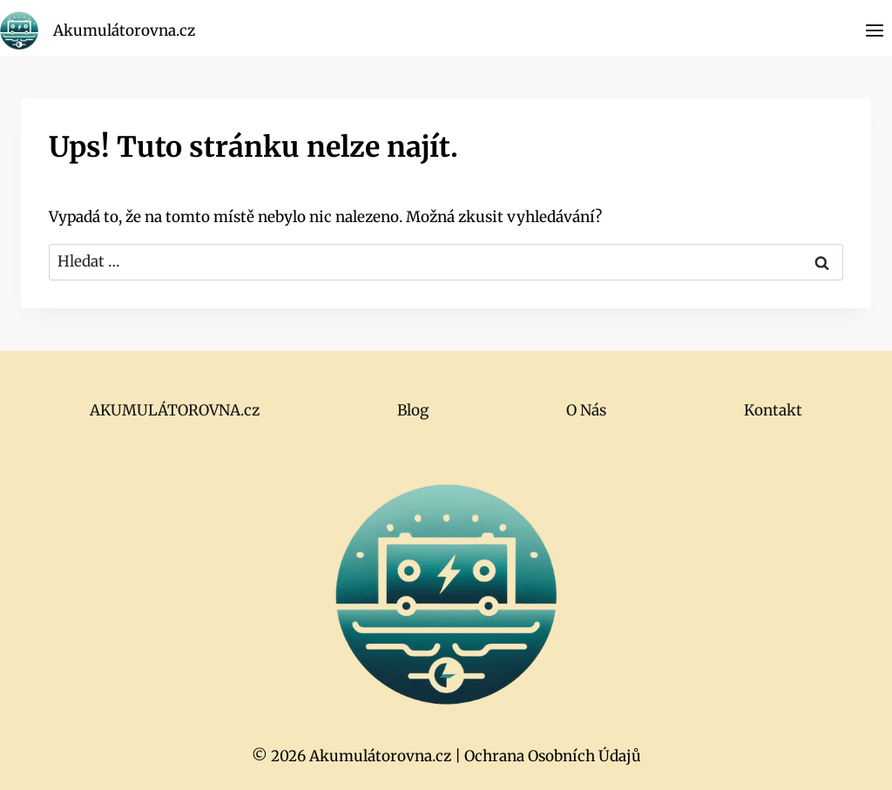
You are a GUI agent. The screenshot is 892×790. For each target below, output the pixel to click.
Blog (413, 410)
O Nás (586, 410)
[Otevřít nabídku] (874, 30)
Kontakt (773, 410)
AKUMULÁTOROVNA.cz (175, 410)
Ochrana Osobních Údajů (552, 756)
